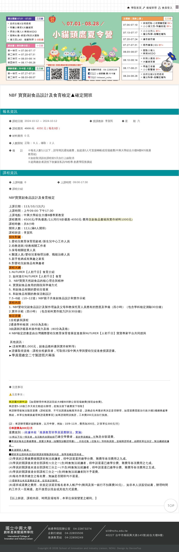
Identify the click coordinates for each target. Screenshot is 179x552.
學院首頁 (136, 7)
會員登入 (167, 7)
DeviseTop (135, 548)
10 (115, 80)
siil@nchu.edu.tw (117, 530)
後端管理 (151, 7)
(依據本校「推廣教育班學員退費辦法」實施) (53, 432)
